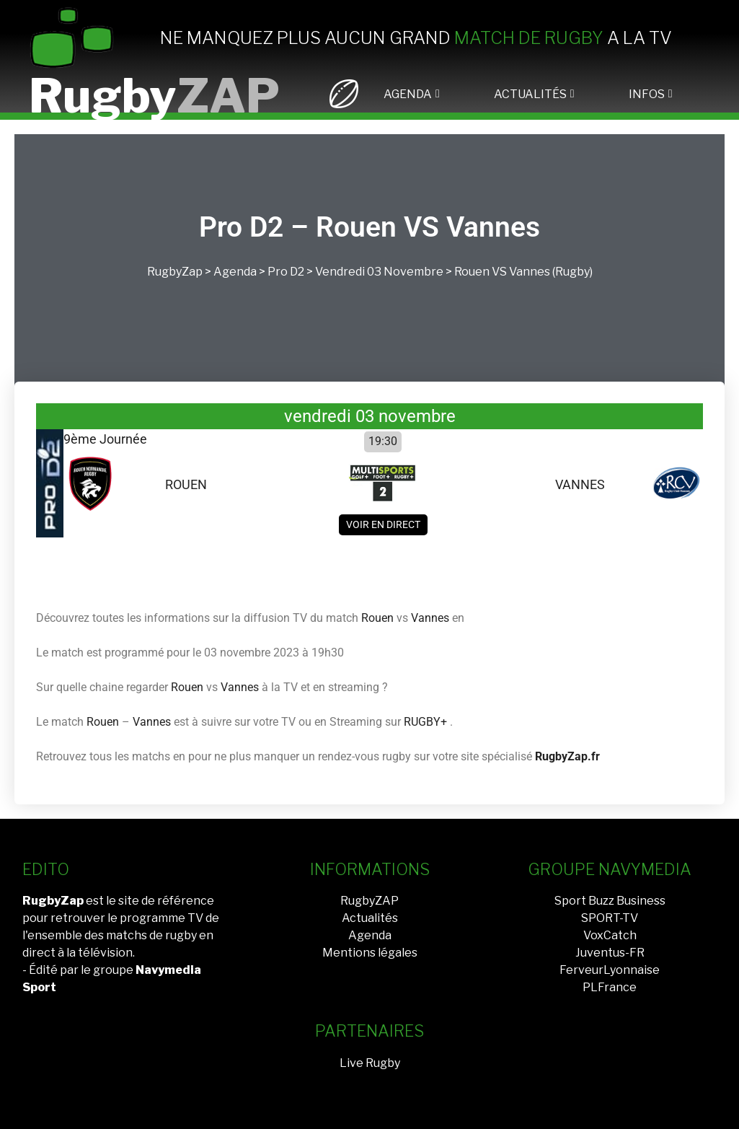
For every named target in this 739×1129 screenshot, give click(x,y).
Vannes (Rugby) (551, 271)
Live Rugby (370, 1063)
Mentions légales (369, 952)
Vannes (430, 618)
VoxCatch (610, 935)
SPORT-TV (609, 918)
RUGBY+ (425, 722)
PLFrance (610, 987)
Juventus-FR (610, 952)
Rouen (472, 271)
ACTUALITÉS (530, 94)
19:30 (382, 441)
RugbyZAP (369, 901)
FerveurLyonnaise (609, 970)
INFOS (647, 94)
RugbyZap (175, 271)
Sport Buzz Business (609, 901)
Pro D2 (285, 271)
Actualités (370, 918)
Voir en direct (383, 524)
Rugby (154, 95)
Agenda (235, 271)
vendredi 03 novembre (379, 271)
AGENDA (408, 94)
